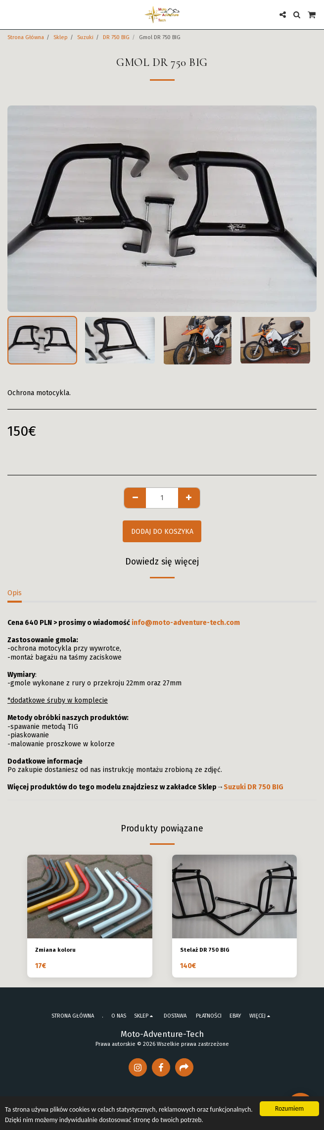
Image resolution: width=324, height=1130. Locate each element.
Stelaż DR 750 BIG (205, 950)
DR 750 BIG (116, 37)
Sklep (60, 37)
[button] (10, 14)
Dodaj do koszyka (162, 531)
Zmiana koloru (55, 950)
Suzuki (85, 37)
